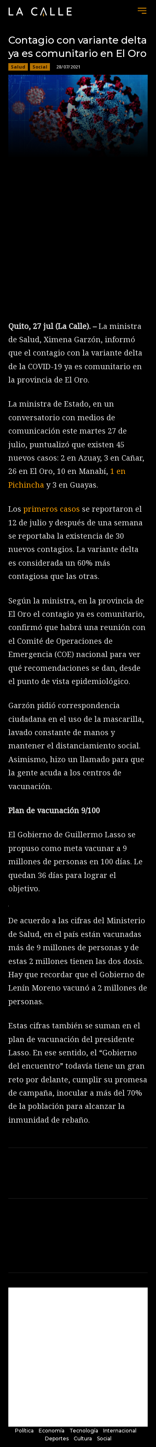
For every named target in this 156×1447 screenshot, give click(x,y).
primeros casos (51, 509)
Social (40, 67)
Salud (18, 67)
